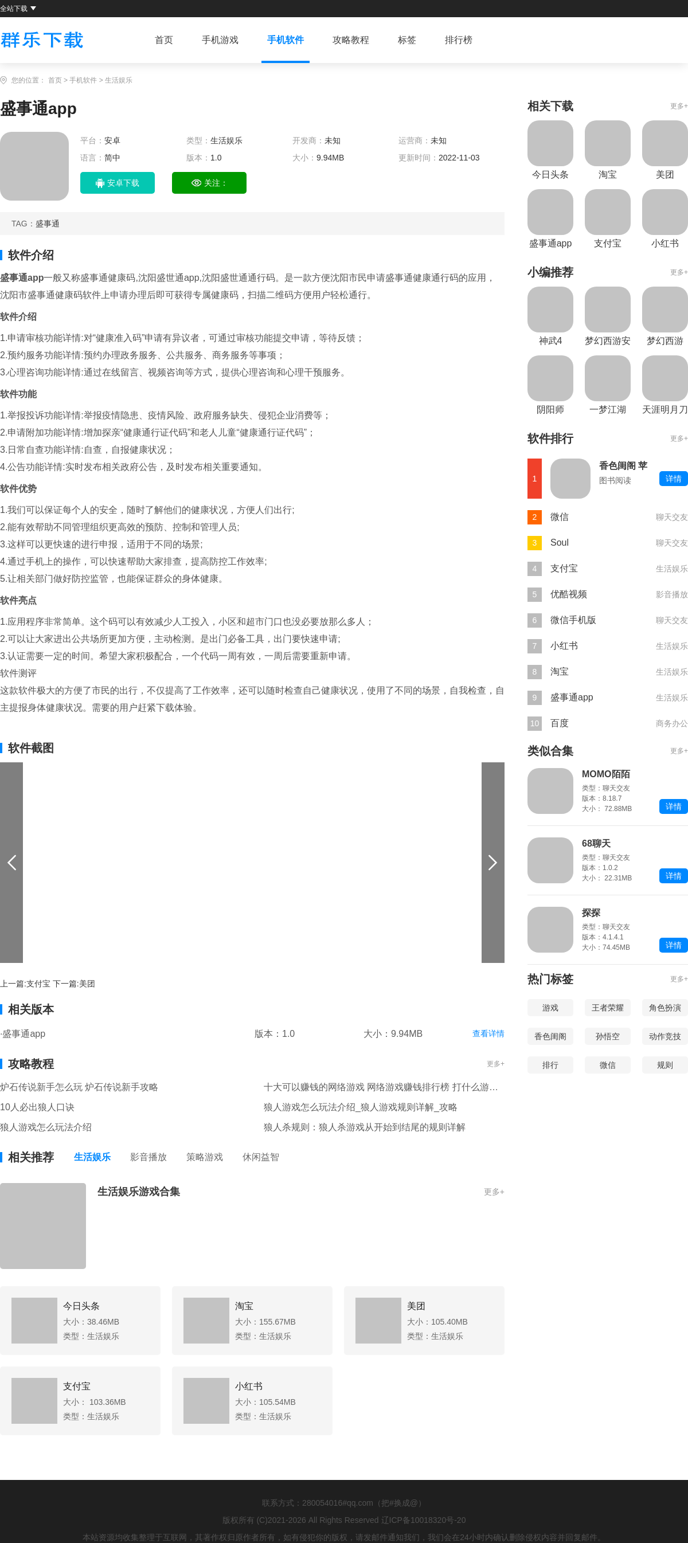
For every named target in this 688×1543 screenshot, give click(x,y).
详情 (674, 478)
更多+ (496, 1064)
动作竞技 (665, 1036)
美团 (87, 983)
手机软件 (285, 40)
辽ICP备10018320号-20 (423, 1520)
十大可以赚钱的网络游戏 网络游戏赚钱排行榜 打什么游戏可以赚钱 (384, 1087)
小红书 (564, 646)
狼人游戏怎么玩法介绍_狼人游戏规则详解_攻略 (361, 1107)
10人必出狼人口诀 (37, 1107)
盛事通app (571, 697)
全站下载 (18, 9)
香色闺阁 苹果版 (623, 467)
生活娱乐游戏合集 (138, 1191)
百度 (559, 723)
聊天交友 (672, 517)
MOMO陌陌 (606, 774)
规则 (665, 1065)
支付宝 (38, 983)
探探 (591, 913)
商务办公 (672, 723)
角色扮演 (665, 1007)
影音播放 (148, 1157)
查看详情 (488, 1033)
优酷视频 (568, 594)
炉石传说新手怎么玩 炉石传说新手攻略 (79, 1087)
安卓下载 (117, 183)
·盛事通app (22, 1034)
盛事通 (48, 223)
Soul (559, 542)
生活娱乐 (118, 80)
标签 (407, 40)
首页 (164, 40)
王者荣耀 (608, 1007)
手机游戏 (220, 40)
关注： (209, 183)
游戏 (550, 1007)
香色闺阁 (550, 1036)
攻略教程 (351, 40)
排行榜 (458, 40)
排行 (550, 1065)
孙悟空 (608, 1036)
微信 (559, 517)
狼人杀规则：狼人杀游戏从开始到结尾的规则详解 (365, 1127)
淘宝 (559, 671)
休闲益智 (261, 1157)
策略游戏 (204, 1157)
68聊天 (596, 843)
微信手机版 (573, 620)
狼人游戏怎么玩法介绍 (46, 1127)
